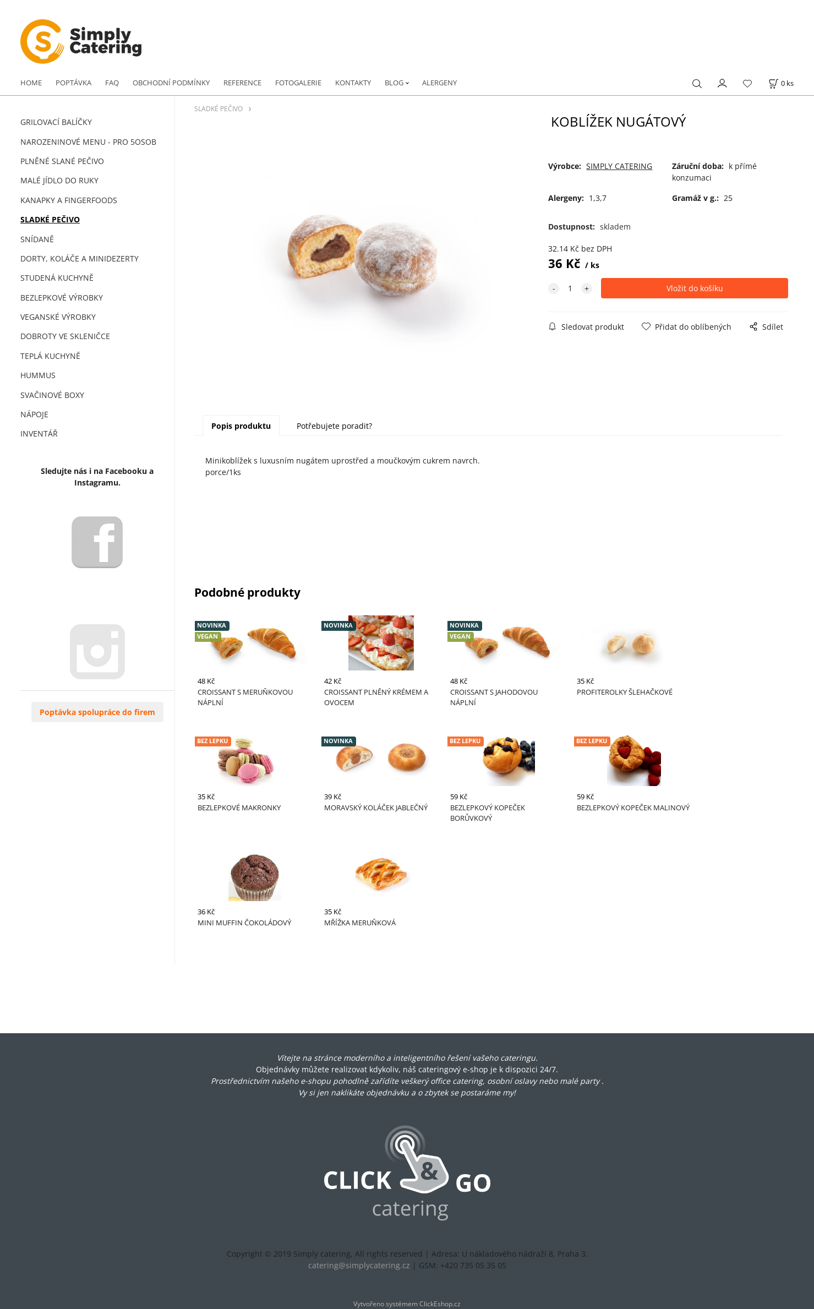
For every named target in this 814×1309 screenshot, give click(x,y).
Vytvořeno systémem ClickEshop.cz (407, 1303)
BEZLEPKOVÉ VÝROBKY (61, 297)
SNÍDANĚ (37, 239)
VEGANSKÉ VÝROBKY (58, 317)
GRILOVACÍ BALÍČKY (56, 122)
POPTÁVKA (73, 83)
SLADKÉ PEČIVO (50, 219)
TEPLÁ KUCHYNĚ (50, 356)
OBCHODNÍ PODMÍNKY (171, 83)
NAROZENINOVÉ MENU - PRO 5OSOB (88, 142)
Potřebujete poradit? (334, 426)
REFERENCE (242, 83)
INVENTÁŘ (39, 433)
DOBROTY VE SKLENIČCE (65, 336)
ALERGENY (439, 83)
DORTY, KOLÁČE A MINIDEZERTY (79, 258)
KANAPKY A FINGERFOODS (68, 200)
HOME (31, 83)
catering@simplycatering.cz (359, 1265)
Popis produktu (241, 426)
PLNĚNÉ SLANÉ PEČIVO (62, 161)
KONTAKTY (353, 83)
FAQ (112, 83)
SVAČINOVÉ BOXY (52, 395)
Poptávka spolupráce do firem (97, 712)
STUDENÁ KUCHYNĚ (57, 277)
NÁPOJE (34, 414)
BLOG (394, 83)
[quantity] (570, 288)
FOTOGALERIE (298, 83)
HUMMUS (38, 375)
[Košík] (781, 83)
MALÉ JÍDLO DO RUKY (59, 180)
